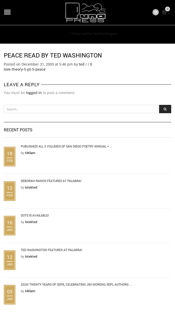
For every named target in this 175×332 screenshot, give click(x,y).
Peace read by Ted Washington (53, 55)
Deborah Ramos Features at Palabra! (51, 181)
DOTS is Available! (35, 215)
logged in (34, 92)
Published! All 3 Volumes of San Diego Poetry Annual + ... (66, 146)
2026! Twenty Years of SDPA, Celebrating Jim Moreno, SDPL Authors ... (76, 284)
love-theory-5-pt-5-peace (25, 69)
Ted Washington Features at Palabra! (51, 250)
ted (81, 64)
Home (62, 33)
